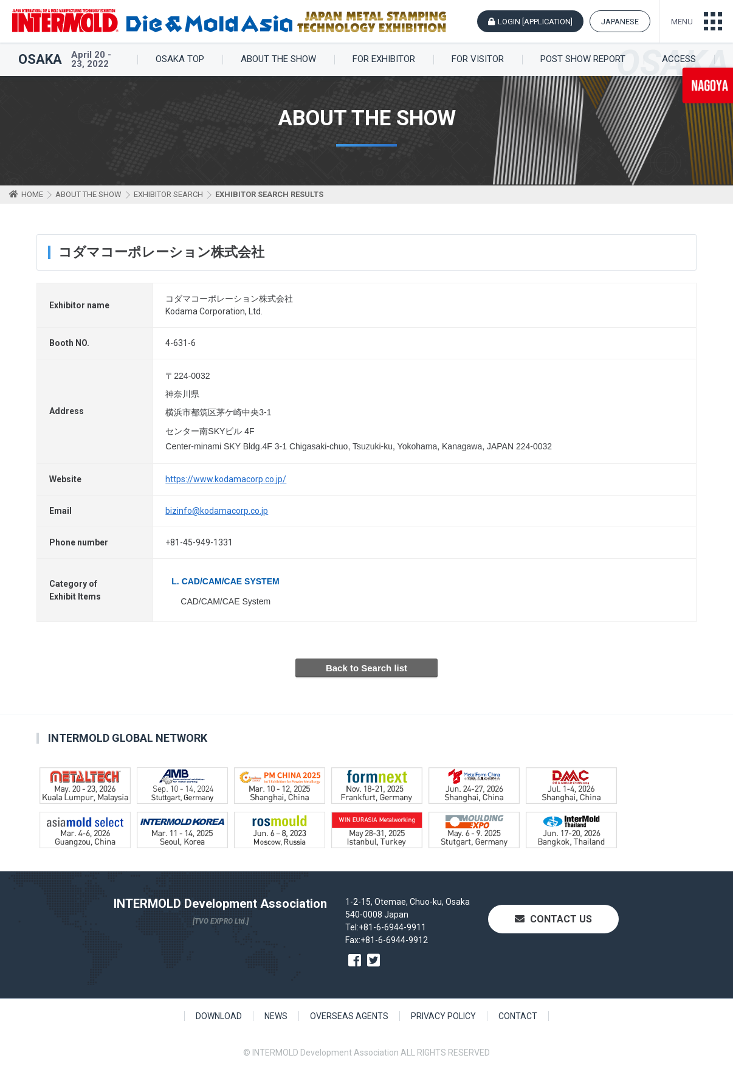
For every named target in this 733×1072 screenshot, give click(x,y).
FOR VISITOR (478, 59)
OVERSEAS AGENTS (349, 1016)
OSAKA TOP (180, 59)
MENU (682, 21)
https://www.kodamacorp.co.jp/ (225, 479)
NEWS (275, 1016)
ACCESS (679, 59)
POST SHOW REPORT (582, 59)
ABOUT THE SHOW (278, 59)
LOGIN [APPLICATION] (535, 21)
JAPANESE (620, 21)
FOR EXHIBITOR (384, 59)
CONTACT (517, 1016)
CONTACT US (553, 919)
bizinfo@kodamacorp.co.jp (216, 511)
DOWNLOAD (219, 1016)
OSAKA (40, 59)
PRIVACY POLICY (443, 1016)
